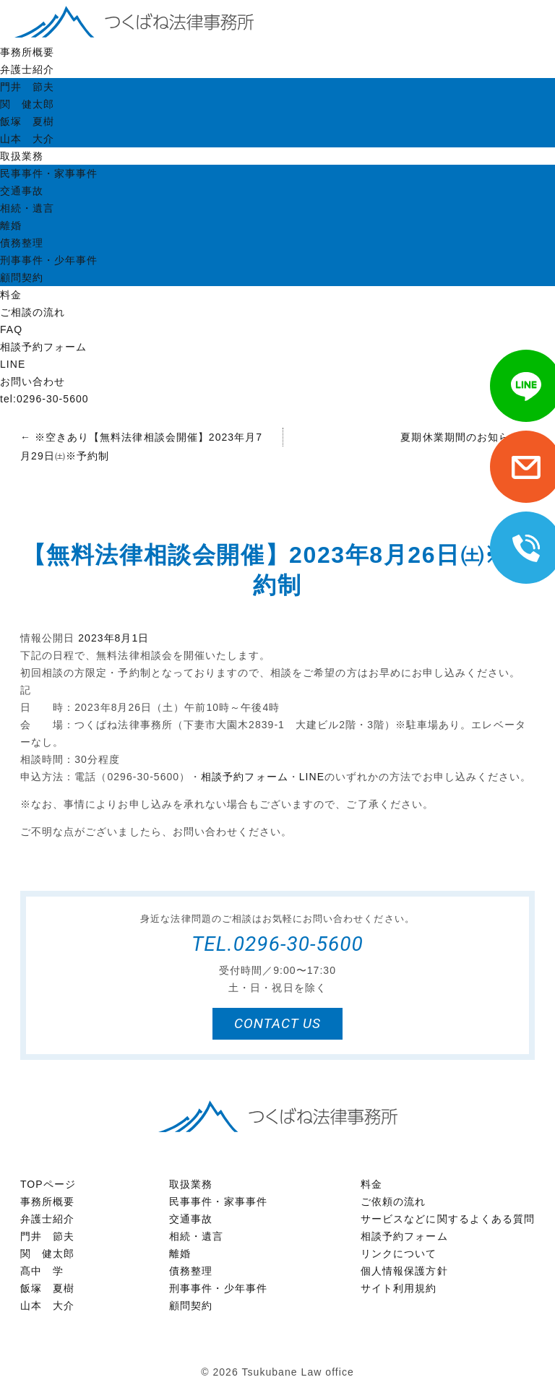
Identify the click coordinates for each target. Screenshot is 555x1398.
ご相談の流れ (32, 312)
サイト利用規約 (398, 1288)
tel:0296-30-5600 (44, 399)
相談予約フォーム (43, 347)
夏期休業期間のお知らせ (467, 437)
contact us (277, 1023)
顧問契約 (21, 277)
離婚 (11, 225)
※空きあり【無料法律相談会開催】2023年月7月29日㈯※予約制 (141, 446)
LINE (12, 364)
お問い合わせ (32, 381)
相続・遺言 (27, 208)
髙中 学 (42, 1271)
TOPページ (48, 1184)
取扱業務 (21, 156)
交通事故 (21, 191)
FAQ (11, 329)
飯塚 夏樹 (27, 121)
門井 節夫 (27, 86)
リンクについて (398, 1253)
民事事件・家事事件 (49, 173)
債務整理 (21, 243)
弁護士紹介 (27, 69)
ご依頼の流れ (393, 1201)
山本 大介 (27, 138)
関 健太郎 (27, 104)
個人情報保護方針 (404, 1271)
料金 (11, 295)
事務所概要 (27, 52)
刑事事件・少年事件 (49, 260)
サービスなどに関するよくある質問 (448, 1219)
